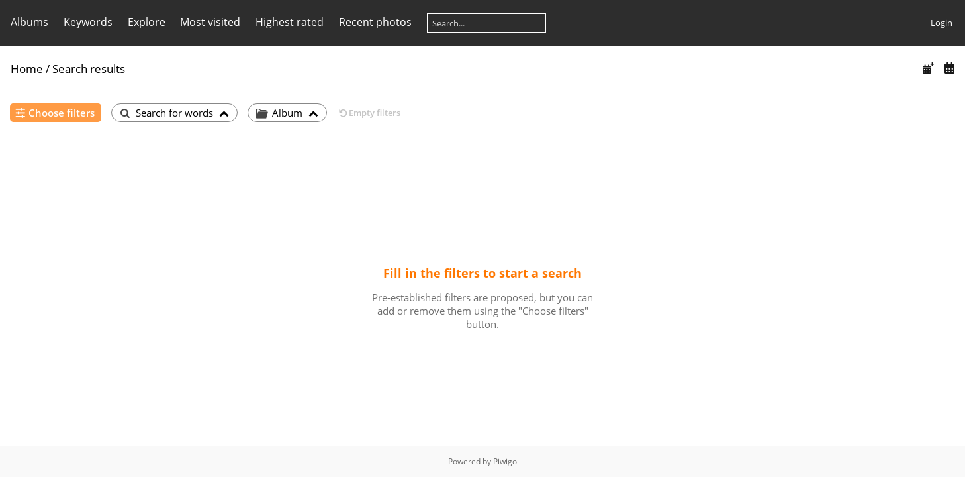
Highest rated (289, 22)
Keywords (88, 22)
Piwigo (505, 461)
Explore (146, 22)
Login (941, 22)
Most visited (210, 22)
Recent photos (375, 22)
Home (27, 68)
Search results (88, 68)
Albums (29, 22)
